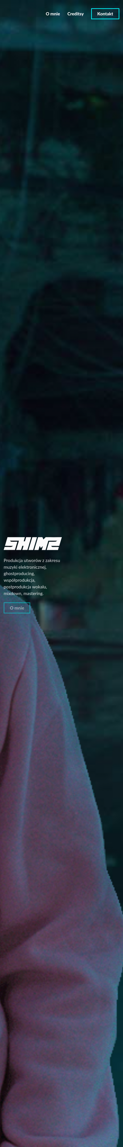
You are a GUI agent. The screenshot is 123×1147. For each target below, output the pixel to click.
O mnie (53, 13)
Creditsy (75, 13)
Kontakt (105, 13)
